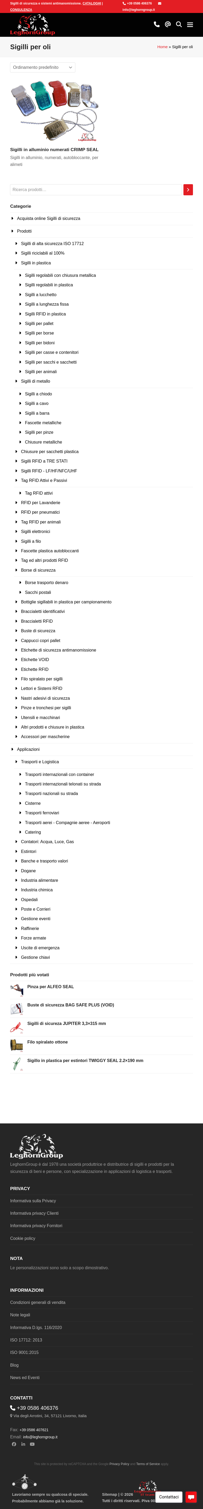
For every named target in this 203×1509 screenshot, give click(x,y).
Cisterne (33, 803)
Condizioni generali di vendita (37, 1302)
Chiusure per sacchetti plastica (50, 451)
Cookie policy (22, 1238)
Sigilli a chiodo (38, 394)
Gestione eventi (35, 918)
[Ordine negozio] (42, 67)
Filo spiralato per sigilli (41, 679)
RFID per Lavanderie (40, 502)
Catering (33, 832)
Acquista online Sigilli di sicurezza (48, 218)
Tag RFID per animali (41, 522)
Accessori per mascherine (45, 736)
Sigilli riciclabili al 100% (42, 253)
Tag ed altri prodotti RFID (44, 560)
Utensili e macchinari (40, 717)
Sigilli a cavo (36, 403)
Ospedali (29, 899)
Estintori (28, 851)
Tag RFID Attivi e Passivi (44, 480)
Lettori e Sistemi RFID (41, 688)
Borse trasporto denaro (46, 582)
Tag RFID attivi (39, 493)
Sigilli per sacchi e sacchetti (51, 362)
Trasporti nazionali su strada (51, 793)
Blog (14, 1365)
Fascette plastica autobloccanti (50, 551)
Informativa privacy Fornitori (36, 1225)
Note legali (20, 1315)
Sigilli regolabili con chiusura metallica (60, 275)
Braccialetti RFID (37, 621)
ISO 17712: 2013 (26, 1340)
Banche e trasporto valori (44, 861)
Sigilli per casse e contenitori (52, 352)
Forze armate (33, 938)
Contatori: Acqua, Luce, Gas (47, 841)
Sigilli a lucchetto (40, 294)
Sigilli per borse (39, 333)
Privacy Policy (119, 1464)
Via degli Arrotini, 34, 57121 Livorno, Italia (50, 1415)
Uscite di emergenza (40, 948)
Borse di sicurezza (38, 570)
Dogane (28, 871)
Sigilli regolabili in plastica (49, 285)
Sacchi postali (38, 592)
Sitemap (109, 1494)
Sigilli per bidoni (39, 343)
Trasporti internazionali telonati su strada (63, 784)
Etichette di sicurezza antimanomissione (58, 650)
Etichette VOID (35, 659)
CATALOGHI (92, 3)
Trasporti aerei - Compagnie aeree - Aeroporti (67, 822)
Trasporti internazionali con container (59, 774)
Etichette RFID (34, 669)
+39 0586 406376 (137, 3)
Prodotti (24, 231)
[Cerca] (188, 190)
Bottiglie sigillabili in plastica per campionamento (66, 602)
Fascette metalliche (43, 423)
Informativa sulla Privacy (33, 1201)
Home (162, 47)
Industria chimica (37, 890)
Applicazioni (28, 749)
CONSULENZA (21, 10)
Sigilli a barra (37, 413)
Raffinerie (30, 928)
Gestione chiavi (35, 957)
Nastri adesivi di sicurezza (45, 698)
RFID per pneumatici (40, 512)
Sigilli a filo (31, 541)
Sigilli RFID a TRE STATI (44, 461)
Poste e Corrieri (35, 909)
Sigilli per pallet (39, 323)
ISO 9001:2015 (24, 1352)
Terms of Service (148, 1464)
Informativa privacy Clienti (34, 1213)
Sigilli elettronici (35, 531)
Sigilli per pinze (39, 432)
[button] (179, 25)
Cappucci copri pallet (40, 640)
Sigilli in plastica (36, 263)
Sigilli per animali (41, 371)
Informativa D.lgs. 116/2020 (36, 1327)
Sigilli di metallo (35, 381)
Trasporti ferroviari (42, 813)
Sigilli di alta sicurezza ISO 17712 (52, 243)
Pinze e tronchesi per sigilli (46, 708)
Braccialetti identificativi (42, 611)
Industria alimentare (39, 880)
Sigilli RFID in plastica (45, 314)
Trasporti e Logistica (40, 762)
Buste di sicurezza (38, 631)
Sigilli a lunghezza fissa (46, 304)
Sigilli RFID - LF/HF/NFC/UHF (49, 471)
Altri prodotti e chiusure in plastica (52, 727)
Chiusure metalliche (43, 442)
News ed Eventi (24, 1377)
